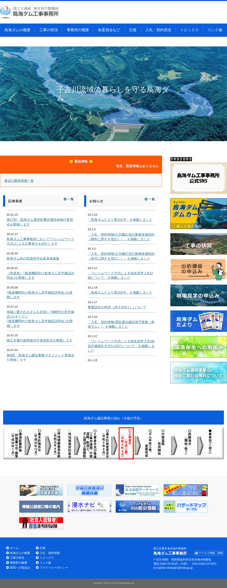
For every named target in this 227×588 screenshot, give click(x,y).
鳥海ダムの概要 (18, 30)
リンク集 (215, 30)
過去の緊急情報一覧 (19, 180)
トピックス (189, 30)
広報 (132, 30)
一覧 (71, 199)
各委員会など (109, 30)
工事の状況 (48, 30)
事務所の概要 (78, 30)
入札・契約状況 (158, 30)
